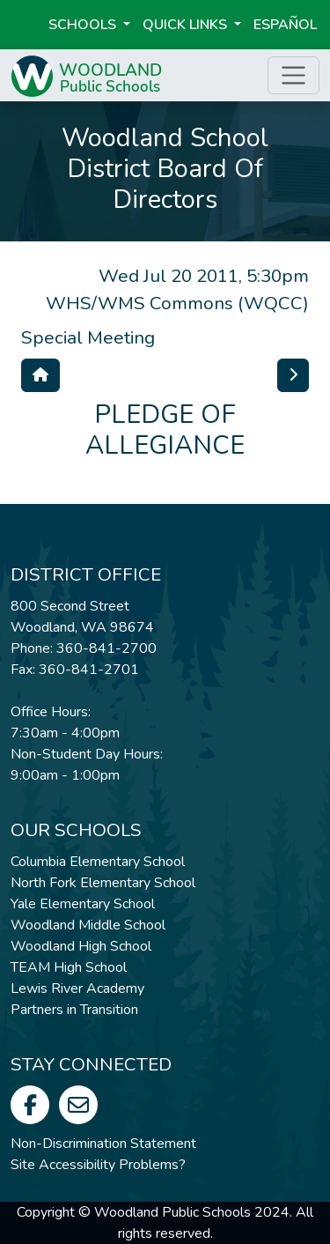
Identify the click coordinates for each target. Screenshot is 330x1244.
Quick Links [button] (187, 24)
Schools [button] (84, 24)
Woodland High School (81, 946)
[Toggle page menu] (293, 75)
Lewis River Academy (77, 988)
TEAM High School (69, 967)
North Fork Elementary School (103, 882)
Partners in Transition (74, 1009)
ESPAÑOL (285, 24)
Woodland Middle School (88, 925)
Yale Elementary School (83, 904)
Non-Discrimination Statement (103, 1143)
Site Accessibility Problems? (98, 1164)
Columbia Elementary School (98, 861)
